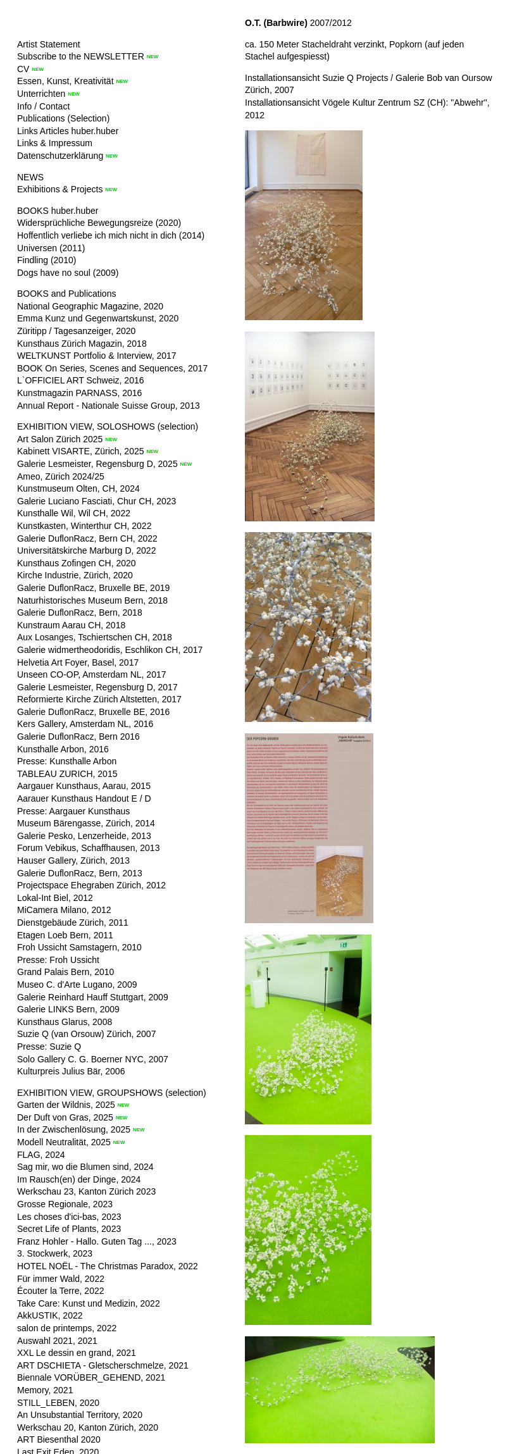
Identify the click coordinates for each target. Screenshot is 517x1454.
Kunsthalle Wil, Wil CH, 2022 (73, 513)
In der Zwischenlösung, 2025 (73, 1129)
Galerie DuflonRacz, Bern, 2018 (79, 612)
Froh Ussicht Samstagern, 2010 (79, 947)
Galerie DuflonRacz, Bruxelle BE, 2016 (93, 712)
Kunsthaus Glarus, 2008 (64, 1022)
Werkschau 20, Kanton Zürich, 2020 (87, 1427)
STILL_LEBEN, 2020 (58, 1403)
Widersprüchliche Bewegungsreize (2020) (99, 223)
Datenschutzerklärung (60, 156)
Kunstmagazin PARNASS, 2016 (79, 393)
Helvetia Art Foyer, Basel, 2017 (78, 662)
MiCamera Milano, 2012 (64, 910)
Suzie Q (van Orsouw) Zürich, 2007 (86, 1034)
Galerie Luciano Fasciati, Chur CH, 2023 (96, 501)
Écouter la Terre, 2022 (60, 1291)
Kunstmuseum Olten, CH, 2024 (78, 488)
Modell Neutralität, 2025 (64, 1142)
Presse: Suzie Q (49, 1046)
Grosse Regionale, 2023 (65, 1204)
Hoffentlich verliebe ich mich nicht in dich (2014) (110, 235)
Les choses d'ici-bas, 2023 (69, 1217)
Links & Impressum (54, 143)
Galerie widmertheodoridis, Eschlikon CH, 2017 (109, 650)
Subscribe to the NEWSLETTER (80, 56)
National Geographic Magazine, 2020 (90, 306)
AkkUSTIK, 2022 (50, 1315)
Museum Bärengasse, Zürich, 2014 (86, 823)
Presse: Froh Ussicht (58, 960)
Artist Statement (48, 44)
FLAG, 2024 (41, 1155)
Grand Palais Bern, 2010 (65, 972)
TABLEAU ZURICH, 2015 (67, 774)
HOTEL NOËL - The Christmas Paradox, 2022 (107, 1266)
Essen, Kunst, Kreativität (65, 81)
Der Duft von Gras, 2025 (65, 1117)
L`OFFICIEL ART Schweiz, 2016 (80, 380)
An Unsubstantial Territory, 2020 (79, 1415)
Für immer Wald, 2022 (60, 1279)
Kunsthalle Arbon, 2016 (63, 749)
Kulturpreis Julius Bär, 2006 (71, 1071)
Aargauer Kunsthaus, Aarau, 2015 (84, 786)
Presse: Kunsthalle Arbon (66, 761)
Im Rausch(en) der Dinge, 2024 (78, 1179)
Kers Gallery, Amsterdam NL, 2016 (85, 724)
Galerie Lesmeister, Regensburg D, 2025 (97, 464)
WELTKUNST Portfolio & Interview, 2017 (97, 356)
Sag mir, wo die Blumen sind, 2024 (85, 1167)
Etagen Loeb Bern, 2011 (65, 935)
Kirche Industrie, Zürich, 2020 (75, 575)
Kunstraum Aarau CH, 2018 (71, 625)
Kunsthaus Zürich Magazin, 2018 (82, 344)
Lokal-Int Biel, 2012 (55, 898)
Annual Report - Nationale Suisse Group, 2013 (108, 406)
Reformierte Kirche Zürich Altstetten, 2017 (99, 699)
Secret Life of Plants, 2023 (69, 1229)
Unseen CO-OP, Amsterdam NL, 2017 (91, 674)
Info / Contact (43, 106)
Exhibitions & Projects (60, 189)
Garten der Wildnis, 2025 (66, 1105)
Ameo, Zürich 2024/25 (60, 476)
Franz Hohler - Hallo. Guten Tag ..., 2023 (97, 1241)
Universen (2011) (51, 248)
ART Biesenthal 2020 (59, 1439)
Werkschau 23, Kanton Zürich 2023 (86, 1191)
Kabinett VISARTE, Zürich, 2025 (80, 451)
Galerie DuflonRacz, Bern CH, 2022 (87, 538)
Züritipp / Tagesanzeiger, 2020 (76, 331)
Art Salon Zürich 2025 (60, 439)
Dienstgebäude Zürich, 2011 (72, 922)
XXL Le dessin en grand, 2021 (76, 1353)
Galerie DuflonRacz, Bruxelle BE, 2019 (93, 588)
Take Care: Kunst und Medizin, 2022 (88, 1303)
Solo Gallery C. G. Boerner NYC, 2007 (92, 1059)
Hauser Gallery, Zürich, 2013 (73, 860)
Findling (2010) (46, 260)
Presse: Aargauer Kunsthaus (73, 811)
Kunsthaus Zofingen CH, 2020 (76, 563)
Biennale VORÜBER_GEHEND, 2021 (91, 1377)
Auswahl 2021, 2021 (57, 1341)
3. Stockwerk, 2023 (54, 1253)
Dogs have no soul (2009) (67, 273)
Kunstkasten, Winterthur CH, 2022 (84, 526)
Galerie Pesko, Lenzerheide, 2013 (84, 836)
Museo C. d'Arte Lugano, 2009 (77, 984)
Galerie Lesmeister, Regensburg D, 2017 (97, 687)
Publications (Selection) (63, 118)
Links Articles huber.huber (67, 131)
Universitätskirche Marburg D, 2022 (86, 550)
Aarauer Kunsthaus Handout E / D (84, 798)
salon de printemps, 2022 (66, 1328)
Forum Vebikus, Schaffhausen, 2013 (88, 848)
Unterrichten (41, 94)
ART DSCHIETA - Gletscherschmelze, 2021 (103, 1365)
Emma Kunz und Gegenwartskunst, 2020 (97, 318)
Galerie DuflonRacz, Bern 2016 (78, 736)
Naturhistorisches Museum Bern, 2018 (92, 600)
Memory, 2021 (45, 1390)
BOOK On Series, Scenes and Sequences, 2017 (112, 368)
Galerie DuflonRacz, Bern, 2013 (79, 873)
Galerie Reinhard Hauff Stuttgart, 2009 (92, 997)
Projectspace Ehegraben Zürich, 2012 (91, 885)
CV (23, 69)
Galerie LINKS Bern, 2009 (68, 1009)
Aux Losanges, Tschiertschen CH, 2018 (94, 637)
